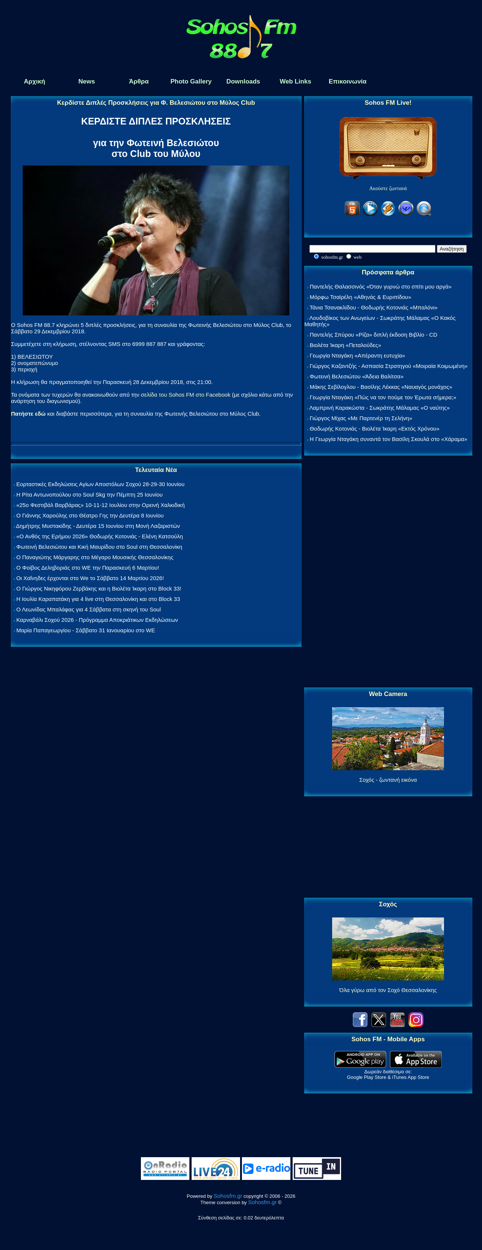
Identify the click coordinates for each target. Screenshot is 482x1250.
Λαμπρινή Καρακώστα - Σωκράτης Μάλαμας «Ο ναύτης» (379, 407)
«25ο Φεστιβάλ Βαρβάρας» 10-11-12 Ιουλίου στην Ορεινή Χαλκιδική (100, 505)
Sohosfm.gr (228, 1196)
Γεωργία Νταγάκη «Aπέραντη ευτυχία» (357, 355)
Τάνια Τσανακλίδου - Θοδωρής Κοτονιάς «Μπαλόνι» (373, 307)
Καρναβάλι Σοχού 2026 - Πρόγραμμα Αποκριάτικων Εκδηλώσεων (97, 620)
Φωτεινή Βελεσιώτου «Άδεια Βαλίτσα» (357, 376)
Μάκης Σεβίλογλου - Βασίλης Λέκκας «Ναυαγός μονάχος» (381, 387)
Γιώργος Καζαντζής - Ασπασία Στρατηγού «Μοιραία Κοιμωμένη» (389, 366)
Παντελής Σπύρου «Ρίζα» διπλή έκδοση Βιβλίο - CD (373, 334)
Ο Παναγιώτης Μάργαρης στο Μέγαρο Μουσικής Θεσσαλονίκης (94, 557)
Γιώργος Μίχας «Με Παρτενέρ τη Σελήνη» (361, 418)
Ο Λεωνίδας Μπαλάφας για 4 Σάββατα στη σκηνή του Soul (88, 609)
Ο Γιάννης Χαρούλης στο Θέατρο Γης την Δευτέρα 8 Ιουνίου (90, 515)
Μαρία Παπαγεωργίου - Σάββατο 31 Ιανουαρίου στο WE (85, 630)
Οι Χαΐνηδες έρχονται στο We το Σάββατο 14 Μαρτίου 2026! (90, 578)
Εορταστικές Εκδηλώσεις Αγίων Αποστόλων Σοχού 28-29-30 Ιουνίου (100, 484)
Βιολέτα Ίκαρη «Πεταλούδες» (345, 345)
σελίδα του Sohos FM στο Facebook (185, 394)
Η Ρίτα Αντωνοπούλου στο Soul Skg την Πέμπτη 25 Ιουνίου (89, 494)
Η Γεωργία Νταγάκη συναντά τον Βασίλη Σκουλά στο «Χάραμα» (388, 439)
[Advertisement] (388, 572)
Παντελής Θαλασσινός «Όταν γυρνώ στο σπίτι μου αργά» (381, 286)
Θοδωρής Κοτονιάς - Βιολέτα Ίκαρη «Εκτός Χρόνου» (375, 428)
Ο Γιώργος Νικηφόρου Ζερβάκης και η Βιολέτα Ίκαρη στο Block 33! (99, 588)
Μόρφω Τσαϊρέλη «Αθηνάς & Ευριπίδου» (360, 297)
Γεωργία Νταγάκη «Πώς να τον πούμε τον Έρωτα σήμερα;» (383, 397)
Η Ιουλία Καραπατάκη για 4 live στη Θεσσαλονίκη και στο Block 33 (98, 599)
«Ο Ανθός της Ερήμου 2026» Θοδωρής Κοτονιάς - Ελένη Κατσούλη (99, 536)
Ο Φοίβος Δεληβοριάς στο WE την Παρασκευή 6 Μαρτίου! (87, 567)
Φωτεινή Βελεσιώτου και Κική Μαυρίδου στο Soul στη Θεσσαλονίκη (99, 547)
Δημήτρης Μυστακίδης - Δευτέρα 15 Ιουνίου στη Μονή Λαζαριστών (98, 526)
